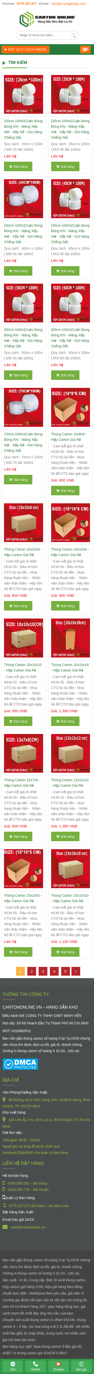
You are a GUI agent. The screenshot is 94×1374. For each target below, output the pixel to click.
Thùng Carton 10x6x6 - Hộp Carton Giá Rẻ (69, 437)
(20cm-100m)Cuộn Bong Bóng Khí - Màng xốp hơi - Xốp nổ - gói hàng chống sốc (23, 129)
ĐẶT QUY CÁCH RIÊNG (25, 49)
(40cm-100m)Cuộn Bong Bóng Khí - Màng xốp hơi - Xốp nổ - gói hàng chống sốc (23, 233)
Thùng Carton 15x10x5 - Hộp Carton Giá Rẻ (23, 898)
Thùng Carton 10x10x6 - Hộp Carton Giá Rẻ (23, 552)
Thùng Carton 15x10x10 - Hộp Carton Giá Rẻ (70, 898)
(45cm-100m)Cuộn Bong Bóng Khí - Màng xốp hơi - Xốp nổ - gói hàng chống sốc (70, 233)
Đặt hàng (18, 166)
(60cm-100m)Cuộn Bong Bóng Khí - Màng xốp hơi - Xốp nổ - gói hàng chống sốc (70, 338)
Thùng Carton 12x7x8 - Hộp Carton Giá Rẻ (22, 782)
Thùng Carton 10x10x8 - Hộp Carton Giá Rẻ (70, 552)
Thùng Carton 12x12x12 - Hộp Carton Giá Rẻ (70, 782)
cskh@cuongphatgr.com (68, 3)
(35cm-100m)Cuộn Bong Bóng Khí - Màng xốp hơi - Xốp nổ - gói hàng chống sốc (70, 129)
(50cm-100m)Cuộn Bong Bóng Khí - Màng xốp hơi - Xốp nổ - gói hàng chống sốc (23, 338)
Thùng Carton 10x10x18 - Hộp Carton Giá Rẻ (70, 667)
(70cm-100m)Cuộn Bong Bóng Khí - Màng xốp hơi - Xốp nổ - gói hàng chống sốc (23, 442)
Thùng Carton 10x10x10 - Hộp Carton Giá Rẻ (23, 667)
